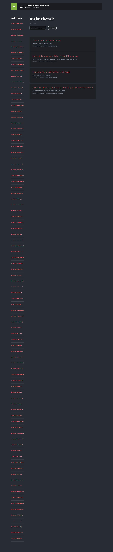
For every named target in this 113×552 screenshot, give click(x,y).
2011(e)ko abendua (16, 509)
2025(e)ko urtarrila (17, 35)
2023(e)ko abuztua (16, 52)
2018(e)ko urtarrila (17, 181)
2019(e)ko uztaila (16, 140)
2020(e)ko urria (15, 111)
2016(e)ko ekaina (16, 234)
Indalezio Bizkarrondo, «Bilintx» (64, 59)
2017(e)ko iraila (15, 199)
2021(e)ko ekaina (16, 93)
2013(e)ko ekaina (16, 404)
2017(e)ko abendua (16, 187)
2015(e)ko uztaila (16, 286)
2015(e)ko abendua (16, 263)
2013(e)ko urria (15, 386)
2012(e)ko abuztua (16, 462)
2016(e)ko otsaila (16, 251)
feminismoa (56, 93)
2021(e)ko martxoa (16, 105)
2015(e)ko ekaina (16, 292)
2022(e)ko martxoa (16, 82)
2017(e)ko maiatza (16, 205)
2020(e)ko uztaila (16, 117)
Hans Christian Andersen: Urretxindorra (51, 72)
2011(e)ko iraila (15, 526)
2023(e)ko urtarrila (17, 64)
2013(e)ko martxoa (16, 421)
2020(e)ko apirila (16, 123)
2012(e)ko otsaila (16, 497)
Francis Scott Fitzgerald (42, 44)
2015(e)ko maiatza (16, 298)
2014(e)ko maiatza (16, 351)
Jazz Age (55, 46)
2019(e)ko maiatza (16, 146)
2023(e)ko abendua (16, 47)
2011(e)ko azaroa (16, 515)
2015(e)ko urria (15, 275)
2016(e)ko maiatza (16, 240)
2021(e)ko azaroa (16, 87)
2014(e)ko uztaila (16, 339)
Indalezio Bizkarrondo (41, 59)
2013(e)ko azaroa (16, 380)
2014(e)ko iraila (15, 333)
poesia (55, 61)
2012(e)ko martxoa (16, 491)
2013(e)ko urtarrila (17, 433)
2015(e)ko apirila (16, 304)
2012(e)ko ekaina (16, 474)
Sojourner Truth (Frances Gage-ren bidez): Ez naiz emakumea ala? (62, 87)
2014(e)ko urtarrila (17, 374)
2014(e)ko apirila (16, 357)
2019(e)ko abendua (16, 128)
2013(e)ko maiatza (16, 409)
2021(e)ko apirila (16, 99)
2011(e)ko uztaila (16, 532)
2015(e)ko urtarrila (17, 310)
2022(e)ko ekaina (16, 76)
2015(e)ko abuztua (16, 281)
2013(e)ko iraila (15, 392)
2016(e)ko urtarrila (17, 257)
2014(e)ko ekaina (16, 345)
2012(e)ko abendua (16, 439)
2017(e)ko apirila (16, 210)
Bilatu (65, 28)
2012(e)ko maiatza (16, 480)
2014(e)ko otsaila (16, 368)
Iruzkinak (41, 46)
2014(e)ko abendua (16, 316)
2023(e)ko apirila (16, 58)
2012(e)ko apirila (16, 485)
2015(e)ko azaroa (16, 269)
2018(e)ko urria (15, 158)
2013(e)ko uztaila (16, 398)
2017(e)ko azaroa (16, 193)
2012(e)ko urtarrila (17, 503)
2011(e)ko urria (15, 521)
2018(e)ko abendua (16, 152)
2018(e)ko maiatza (16, 169)
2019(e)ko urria (15, 134)
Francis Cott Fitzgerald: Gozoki (46, 40)
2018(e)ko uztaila (16, 164)
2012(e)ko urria (15, 450)
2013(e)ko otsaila (16, 427)
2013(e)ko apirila (16, 415)
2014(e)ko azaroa (16, 322)
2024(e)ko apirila (16, 41)
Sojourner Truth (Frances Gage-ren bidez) (48, 91)
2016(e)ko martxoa (16, 246)
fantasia (55, 77)
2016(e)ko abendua (16, 222)
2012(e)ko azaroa (16, 445)
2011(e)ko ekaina (16, 538)
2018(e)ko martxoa (16, 175)
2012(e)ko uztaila (16, 468)
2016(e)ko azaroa (16, 228)
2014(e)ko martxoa (16, 363)
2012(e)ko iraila (15, 456)
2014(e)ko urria (15, 327)
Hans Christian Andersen (41, 75)
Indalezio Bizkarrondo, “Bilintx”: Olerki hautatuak (55, 56)
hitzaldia (61, 93)
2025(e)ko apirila (16, 29)
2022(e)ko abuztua (16, 70)
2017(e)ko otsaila (16, 216)
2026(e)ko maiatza (16, 23)
